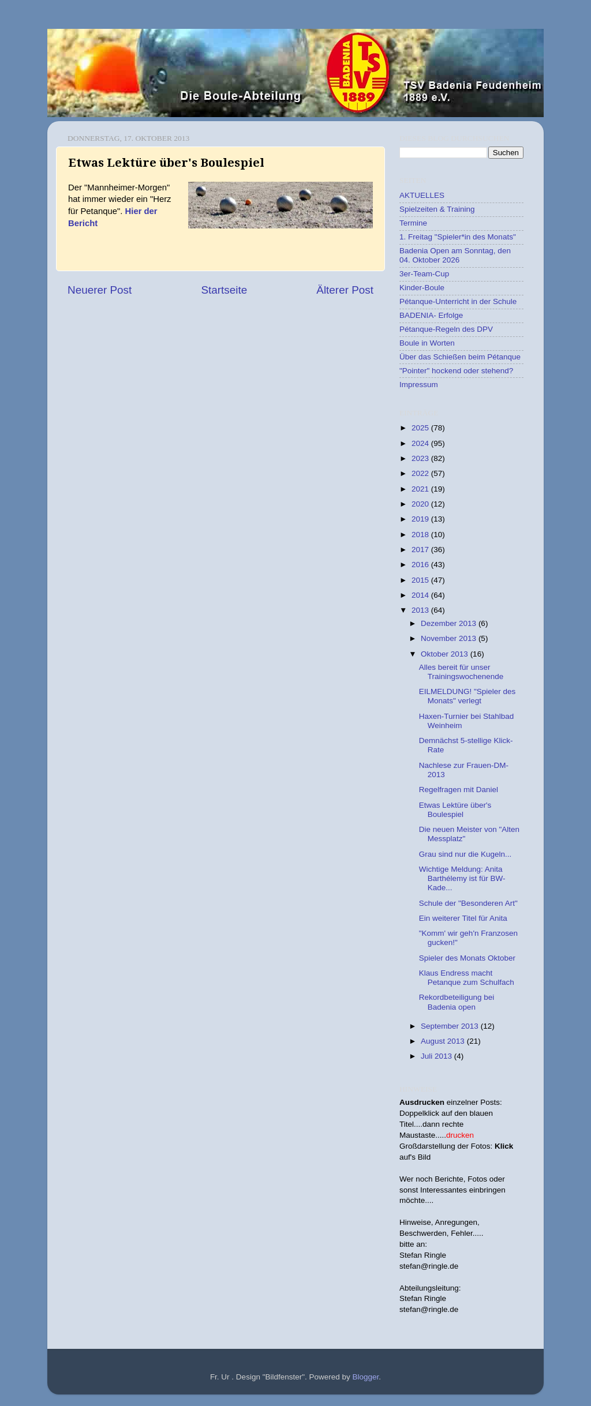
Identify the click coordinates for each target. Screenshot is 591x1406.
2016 (421, 564)
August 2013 (444, 1041)
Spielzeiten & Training (437, 209)
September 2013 (451, 1026)
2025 (421, 427)
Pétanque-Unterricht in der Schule (458, 301)
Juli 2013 (437, 1056)
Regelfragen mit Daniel (458, 789)
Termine (413, 223)
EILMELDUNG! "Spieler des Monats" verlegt (467, 696)
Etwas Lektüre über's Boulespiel (455, 810)
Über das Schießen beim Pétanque (460, 357)
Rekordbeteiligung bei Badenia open (457, 1002)
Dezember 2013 (449, 623)
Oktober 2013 (445, 654)
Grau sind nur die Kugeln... (465, 854)
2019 (421, 519)
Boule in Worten (427, 343)
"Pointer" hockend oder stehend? (456, 370)
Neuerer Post (100, 290)
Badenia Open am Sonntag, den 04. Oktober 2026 (455, 255)
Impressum (418, 384)
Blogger (366, 1377)
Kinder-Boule (421, 287)
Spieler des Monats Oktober (467, 958)
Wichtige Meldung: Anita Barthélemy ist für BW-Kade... (462, 878)
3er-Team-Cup (424, 273)
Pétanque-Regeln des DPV (446, 329)
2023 (421, 458)
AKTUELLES (421, 195)
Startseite (224, 290)
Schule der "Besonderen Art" (468, 903)
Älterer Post (344, 290)
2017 (421, 549)
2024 (421, 443)
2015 (421, 580)
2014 (421, 595)
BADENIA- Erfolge (431, 315)
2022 (421, 473)
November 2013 (449, 638)
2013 (421, 610)
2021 (421, 489)
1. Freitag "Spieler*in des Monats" (457, 237)
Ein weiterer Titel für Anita (463, 918)
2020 (421, 504)
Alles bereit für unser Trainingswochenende (461, 672)
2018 (421, 534)
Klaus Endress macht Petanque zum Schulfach (466, 978)
